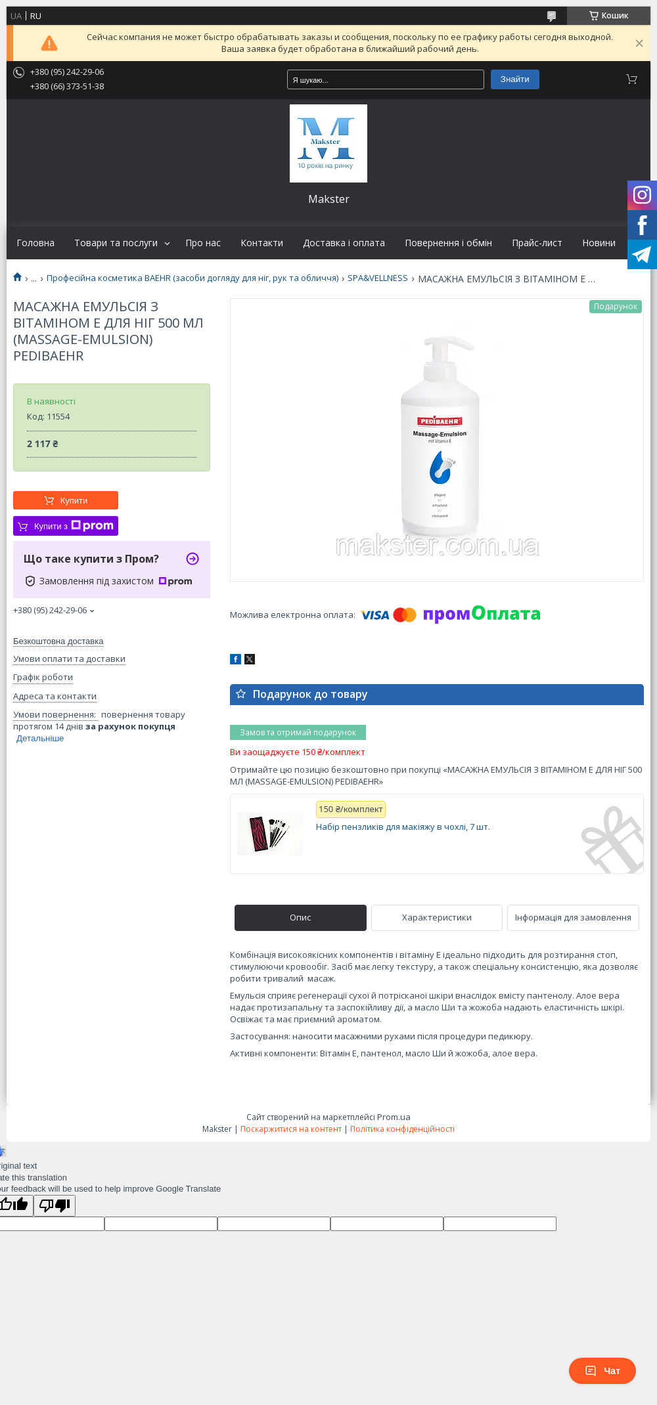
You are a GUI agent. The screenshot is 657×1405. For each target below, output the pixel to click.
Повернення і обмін (448, 243)
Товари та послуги (116, 243)
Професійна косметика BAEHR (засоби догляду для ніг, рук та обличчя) (192, 278)
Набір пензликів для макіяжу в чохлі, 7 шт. (403, 826)
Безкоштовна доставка (58, 641)
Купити (74, 501)
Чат (602, 1371)
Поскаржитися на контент (291, 1129)
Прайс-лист (537, 243)
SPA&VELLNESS (378, 278)
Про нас (203, 243)
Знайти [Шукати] (515, 79)
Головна (35, 243)
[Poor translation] (55, 1206)
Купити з (74, 526)
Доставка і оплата (344, 243)
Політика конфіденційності (402, 1129)
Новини (599, 243)
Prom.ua (394, 1117)
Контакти (261, 243)
